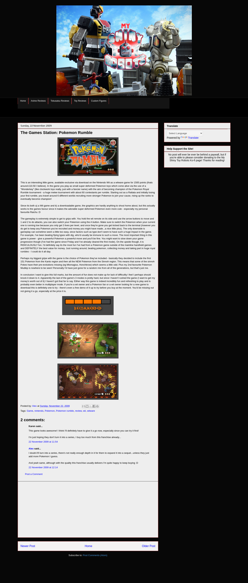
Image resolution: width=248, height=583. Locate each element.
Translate (190, 137)
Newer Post (28, 546)
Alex (31, 448)
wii (84, 410)
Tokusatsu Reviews (60, 101)
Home (23, 101)
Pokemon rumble (65, 410)
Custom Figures (98, 101)
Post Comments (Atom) (95, 555)
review (78, 410)
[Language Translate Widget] (185, 133)
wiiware (91, 410)
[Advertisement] (88, 509)
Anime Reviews (38, 101)
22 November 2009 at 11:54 (43, 441)
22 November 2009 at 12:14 (43, 467)
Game (30, 410)
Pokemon (50, 410)
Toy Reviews (80, 101)
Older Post (148, 546)
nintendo (39, 410)
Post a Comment (34, 474)
